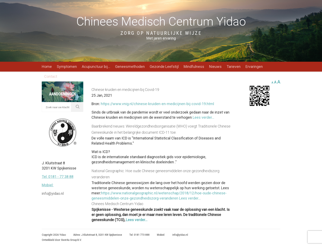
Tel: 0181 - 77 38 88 (57, 134)
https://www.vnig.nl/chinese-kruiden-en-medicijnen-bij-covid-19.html (157, 104)
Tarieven (234, 66)
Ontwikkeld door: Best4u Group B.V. (62, 240)
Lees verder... (203, 117)
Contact (50, 76)
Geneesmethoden (130, 66)
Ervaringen (254, 66)
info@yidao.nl (53, 151)
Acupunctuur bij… (96, 66)
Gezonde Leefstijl (164, 66)
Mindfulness (194, 66)
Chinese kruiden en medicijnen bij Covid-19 (125, 89)
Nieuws (215, 66)
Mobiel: (47, 142)
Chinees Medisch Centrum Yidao (117, 204)
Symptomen (67, 66)
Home (47, 66)
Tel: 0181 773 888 (139, 234)
